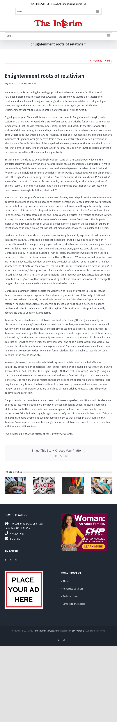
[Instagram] (15, 560)
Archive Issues (70, 596)
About (66, 581)
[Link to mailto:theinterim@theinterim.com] (6, 539)
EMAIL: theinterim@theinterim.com (70, 4)
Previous (97, 60)
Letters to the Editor (74, 603)
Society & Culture (28, 83)
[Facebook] (6, 560)
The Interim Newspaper (46, 631)
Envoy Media (78, 631)
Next (107, 60)
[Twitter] (10, 560)
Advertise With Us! (73, 588)
